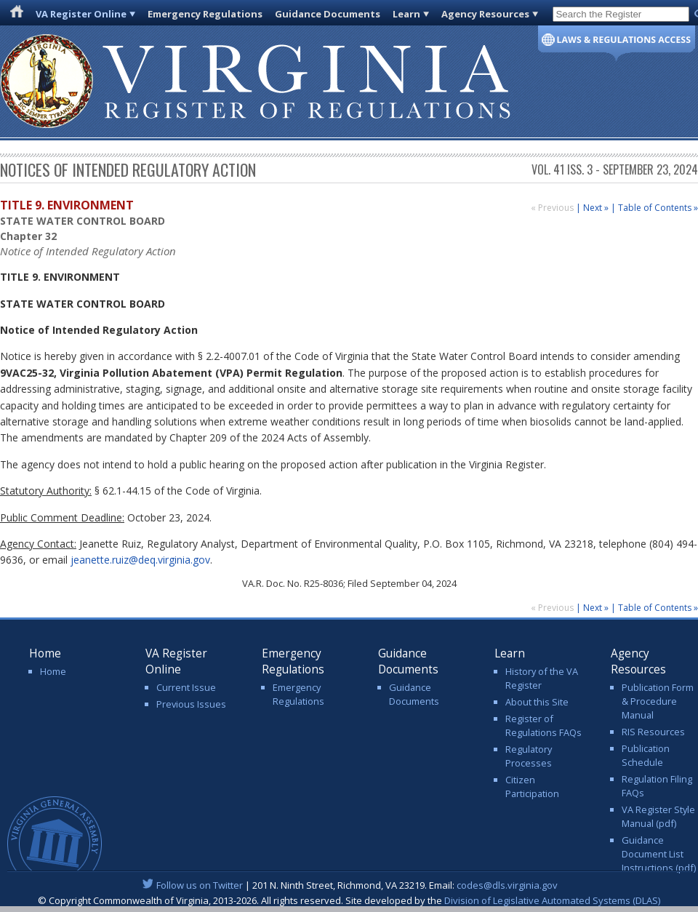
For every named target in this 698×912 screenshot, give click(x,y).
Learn (406, 13)
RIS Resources (653, 731)
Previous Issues (191, 704)
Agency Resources (485, 13)
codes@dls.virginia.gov (507, 885)
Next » (596, 207)
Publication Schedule (646, 755)
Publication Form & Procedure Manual (658, 701)
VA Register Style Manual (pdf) (658, 816)
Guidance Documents (327, 13)
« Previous (553, 207)
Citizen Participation (532, 786)
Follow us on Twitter (199, 885)
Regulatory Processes (528, 756)
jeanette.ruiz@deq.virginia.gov (140, 560)
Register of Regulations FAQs (543, 725)
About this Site (537, 701)
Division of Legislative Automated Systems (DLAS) (552, 900)
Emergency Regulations (205, 13)
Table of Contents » (658, 207)
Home (53, 671)
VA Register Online (81, 13)
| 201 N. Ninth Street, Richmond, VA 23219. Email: (349, 885)
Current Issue (186, 687)
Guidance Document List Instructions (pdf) (659, 853)
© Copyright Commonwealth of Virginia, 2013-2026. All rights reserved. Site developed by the (349, 900)
